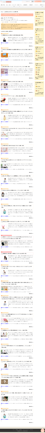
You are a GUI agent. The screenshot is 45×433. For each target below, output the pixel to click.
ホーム (14, 429)
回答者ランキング (42, 6)
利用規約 (20, 429)
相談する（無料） (38, 1)
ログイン (43, 1)
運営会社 (17, 429)
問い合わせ (31, 429)
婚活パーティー (19, 6)
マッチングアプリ (14, 6)
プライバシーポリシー (26, 429)
